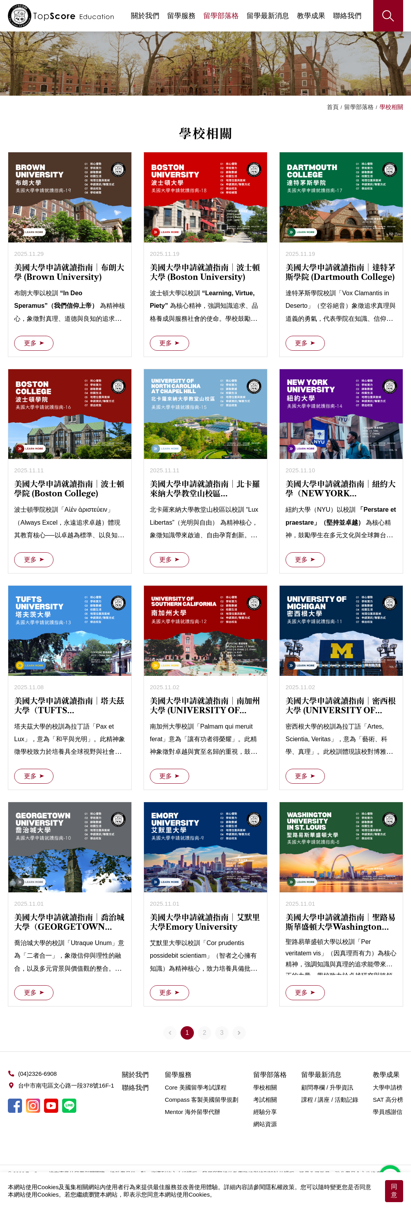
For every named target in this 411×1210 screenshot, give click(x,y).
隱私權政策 (280, 1187)
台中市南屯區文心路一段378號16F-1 (66, 1085)
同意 (394, 1190)
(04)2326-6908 (37, 1073)
